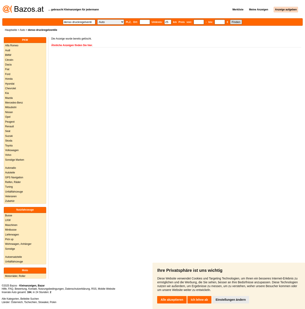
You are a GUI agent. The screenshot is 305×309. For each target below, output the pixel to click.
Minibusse (11, 229)
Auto (22, 29)
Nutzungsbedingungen (51, 288)
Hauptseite (11, 29)
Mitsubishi (10, 107)
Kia (7, 93)
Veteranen (11, 196)
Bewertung (21, 288)
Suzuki (9, 136)
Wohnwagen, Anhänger (18, 243)
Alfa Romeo (11, 45)
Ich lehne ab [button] (199, 299)
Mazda (9, 97)
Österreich (17, 302)
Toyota (8, 145)
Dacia (8, 64)
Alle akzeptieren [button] (172, 299)
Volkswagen (12, 150)
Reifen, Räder (13, 182)
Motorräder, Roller (15, 276)
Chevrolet (10, 88)
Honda (8, 78)
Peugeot (10, 121)
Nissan (9, 112)
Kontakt (32, 288)
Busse (8, 215)
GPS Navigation (14, 177)
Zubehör (10, 201)
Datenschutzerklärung (77, 288)
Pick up (9, 239)
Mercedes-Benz (14, 102)
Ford (7, 74)
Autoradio (10, 167)
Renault (9, 126)
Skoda (8, 140)
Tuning (9, 186)
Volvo (8, 154)
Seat (7, 131)
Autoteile (10, 172)
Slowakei (43, 302)
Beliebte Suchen (29, 298)
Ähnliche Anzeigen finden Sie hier (71, 45)
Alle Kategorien (10, 298)
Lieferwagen (12, 234)
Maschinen (11, 225)
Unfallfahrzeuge (14, 191)
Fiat (7, 69)
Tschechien (30, 302)
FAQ (10, 288)
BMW (8, 55)
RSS (94, 288)
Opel (7, 116)
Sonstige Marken (14, 159)
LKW (8, 220)
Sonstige (10, 248)
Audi (7, 50)
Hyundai (9, 83)
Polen (53, 302)
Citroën (9, 59)
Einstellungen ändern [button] (231, 299)
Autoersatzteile (13, 256)
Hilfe (4, 288)
